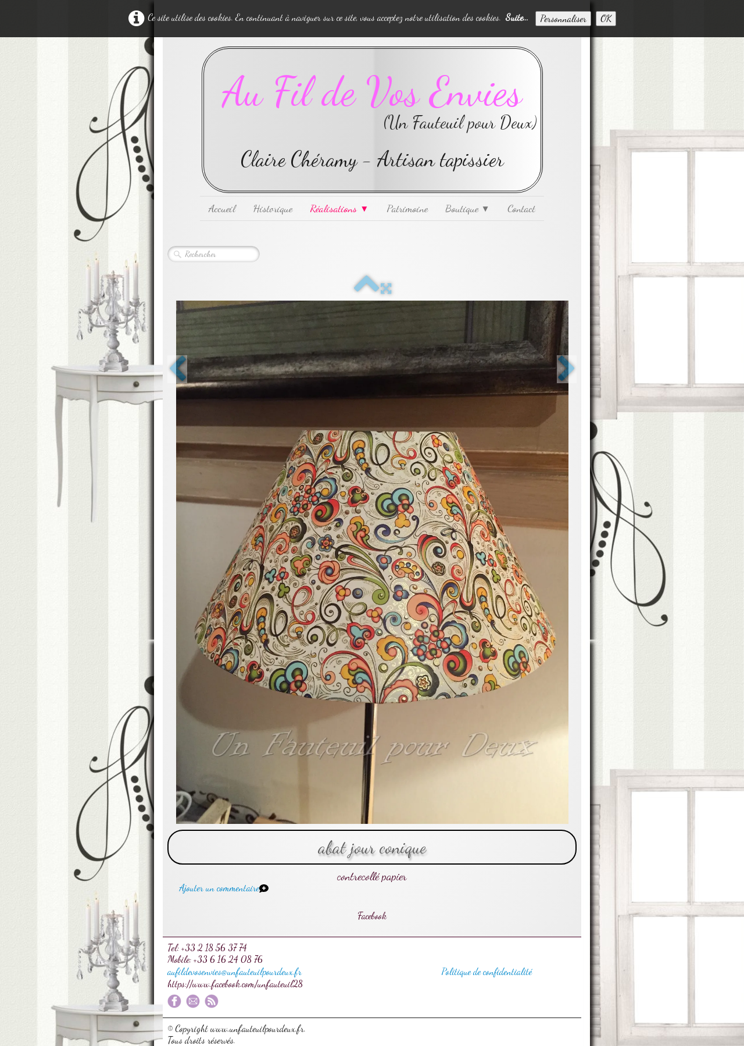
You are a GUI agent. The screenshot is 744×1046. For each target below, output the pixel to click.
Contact (521, 208)
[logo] (372, 120)
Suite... (517, 17)
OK (605, 18)
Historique (272, 208)
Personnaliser (563, 18)
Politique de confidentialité (486, 971)
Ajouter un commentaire (219, 887)
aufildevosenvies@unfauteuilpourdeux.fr (234, 971)
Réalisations (339, 208)
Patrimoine (407, 208)
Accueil (222, 208)
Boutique (467, 208)
